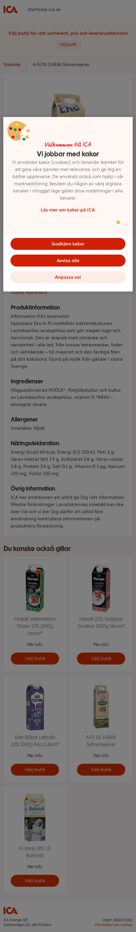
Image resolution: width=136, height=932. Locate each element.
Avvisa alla (68, 260)
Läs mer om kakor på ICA (68, 210)
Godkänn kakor (68, 244)
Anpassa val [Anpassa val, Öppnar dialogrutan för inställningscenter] (68, 277)
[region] (67, 204)
